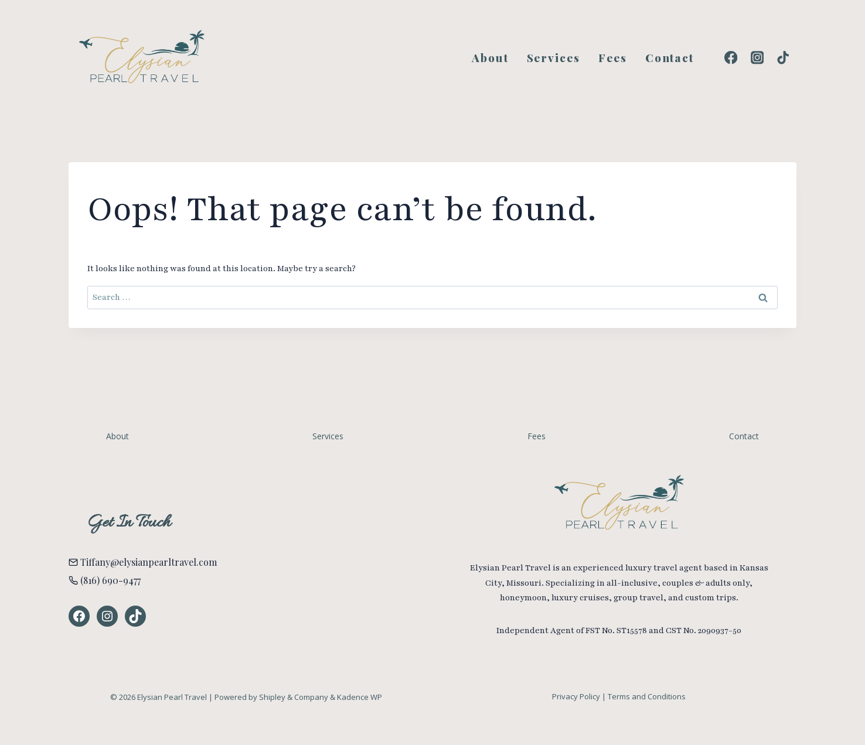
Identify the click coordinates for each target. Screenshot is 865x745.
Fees (612, 57)
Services (553, 57)
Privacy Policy (576, 696)
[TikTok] (783, 58)
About (490, 57)
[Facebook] (731, 58)
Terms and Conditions (647, 696)
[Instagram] (757, 58)
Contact (669, 57)
